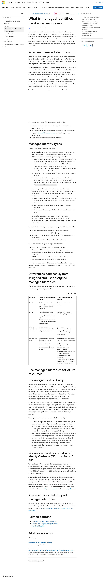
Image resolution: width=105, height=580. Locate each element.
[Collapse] (21, 13)
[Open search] (96, 2)
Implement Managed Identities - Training (40, 542)
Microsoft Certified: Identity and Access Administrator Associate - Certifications (51, 550)
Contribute (33, 574)
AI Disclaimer (6, 574)
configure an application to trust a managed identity (59, 489)
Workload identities (38, 526)
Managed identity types (88, 19)
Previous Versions (16, 574)
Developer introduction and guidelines (44, 521)
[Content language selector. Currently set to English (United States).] (10, 570)
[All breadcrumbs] (30, 13)
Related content (86, 35)
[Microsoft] (3, 2)
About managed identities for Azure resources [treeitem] (13, 30)
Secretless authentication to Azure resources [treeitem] (13, 35)
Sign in (101, 2)
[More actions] (78, 13)
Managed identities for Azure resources (41, 13)
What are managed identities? (90, 17)
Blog (25, 574)
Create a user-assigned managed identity (45, 523)
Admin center (98, 7)
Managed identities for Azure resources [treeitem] (12, 22)
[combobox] (13, 17)
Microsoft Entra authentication (47, 133)
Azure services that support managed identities (89, 32)
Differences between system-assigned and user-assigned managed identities (90, 23)
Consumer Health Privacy (52, 574)
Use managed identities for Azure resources (91, 28)
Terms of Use (66, 574)
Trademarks (76, 574)
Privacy (40, 574)
